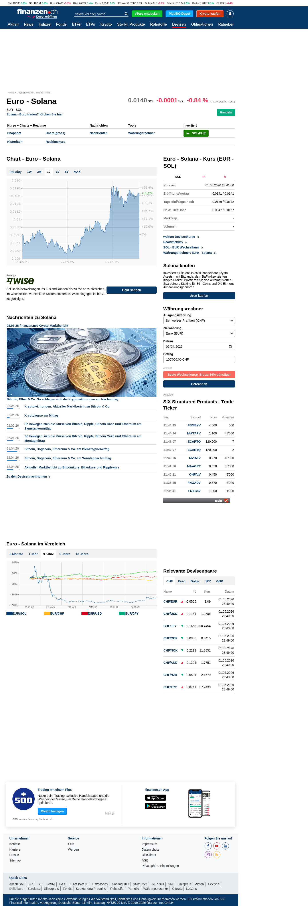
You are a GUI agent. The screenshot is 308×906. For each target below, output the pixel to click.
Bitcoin (171, 3)
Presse (14, 853)
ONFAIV (195, 473)
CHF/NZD (170, 673)
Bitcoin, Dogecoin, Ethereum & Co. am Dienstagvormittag (66, 449)
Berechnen (199, 382)
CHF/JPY (170, 624)
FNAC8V (194, 489)
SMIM (51, 882)
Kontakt (14, 842)
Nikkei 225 (140, 882)
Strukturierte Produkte (91, 887)
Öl (217, 3)
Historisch (14, 141)
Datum (199, 343)
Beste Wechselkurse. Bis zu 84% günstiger (199, 373)
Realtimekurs (55, 141)
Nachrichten (99, 133)
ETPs (90, 24)
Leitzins (191, 887)
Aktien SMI (16, 882)
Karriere (14, 848)
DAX (76, 3)
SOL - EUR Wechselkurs (183, 247)
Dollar (195, 3)
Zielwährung (199, 330)
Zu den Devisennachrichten (28, 476)
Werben (73, 848)
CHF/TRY (170, 685)
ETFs (76, 24)
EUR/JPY (131, 613)
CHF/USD (170, 612)
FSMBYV (194, 424)
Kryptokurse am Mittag (41, 415)
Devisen (179, 24)
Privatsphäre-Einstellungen (160, 864)
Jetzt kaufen (199, 296)
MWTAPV (194, 432)
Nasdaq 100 (120, 882)
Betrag (199, 356)
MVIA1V (195, 456)
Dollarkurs (16, 887)
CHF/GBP (171, 636)
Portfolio (133, 887)
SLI (40, 882)
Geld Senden (131, 290)
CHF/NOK (171, 649)
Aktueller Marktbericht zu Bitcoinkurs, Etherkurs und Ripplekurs (71, 467)
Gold (147, 3)
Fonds (61, 24)
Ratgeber (226, 24)
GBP (219, 579)
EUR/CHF (57, 613)
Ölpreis (177, 887)
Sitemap (15, 859)
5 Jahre (64, 554)
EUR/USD (95, 613)
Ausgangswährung (199, 317)
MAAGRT (194, 464)
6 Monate (16, 554)
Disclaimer (149, 853)
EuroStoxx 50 (78, 882)
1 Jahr (33, 554)
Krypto (106, 24)
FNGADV (194, 481)
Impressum (149, 842)
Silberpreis (51, 887)
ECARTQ (194, 440)
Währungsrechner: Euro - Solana (189, 252)
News (28, 24)
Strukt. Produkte (131, 24)
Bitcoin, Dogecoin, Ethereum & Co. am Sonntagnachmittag (67, 458)
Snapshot (14, 133)
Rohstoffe (158, 24)
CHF (169, 579)
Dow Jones (100, 882)
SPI (31, 3)
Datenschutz (150, 848)
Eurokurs (34, 887)
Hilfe (71, 842)
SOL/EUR (196, 133)
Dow (52, 3)
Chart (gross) (55, 133)
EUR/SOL (19, 613)
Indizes (45, 24)
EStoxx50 (123, 3)
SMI (10, 3)
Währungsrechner (141, 133)
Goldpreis (184, 882)
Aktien (13, 24)
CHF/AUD (171, 661)
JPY (208, 579)
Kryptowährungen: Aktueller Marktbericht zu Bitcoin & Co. (67, 406)
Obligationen (202, 24)
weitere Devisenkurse (181, 236)
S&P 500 (158, 882)
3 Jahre (48, 554)
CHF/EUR (170, 600)
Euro (98, 3)
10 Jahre (82, 554)
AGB (145, 859)
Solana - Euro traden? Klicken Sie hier (34, 114)
